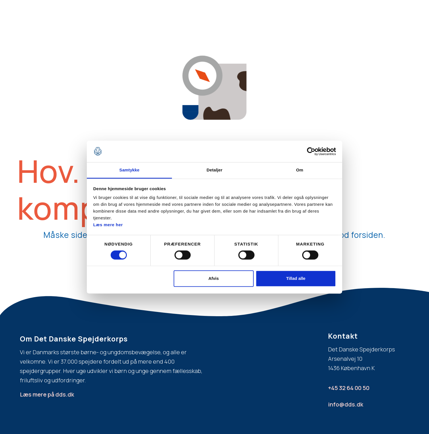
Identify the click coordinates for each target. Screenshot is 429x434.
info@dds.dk (345, 404)
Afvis (213, 278)
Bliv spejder (166, 18)
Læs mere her (108, 225)
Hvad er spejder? (212, 18)
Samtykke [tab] (129, 170)
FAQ (290, 18)
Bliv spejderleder (325, 18)
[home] (71, 15)
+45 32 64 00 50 (348, 388)
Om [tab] (299, 170)
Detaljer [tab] (214, 170)
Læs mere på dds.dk (47, 394)
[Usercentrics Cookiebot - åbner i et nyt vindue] (311, 151)
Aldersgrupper (260, 18)
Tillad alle (295, 278)
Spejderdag (368, 18)
